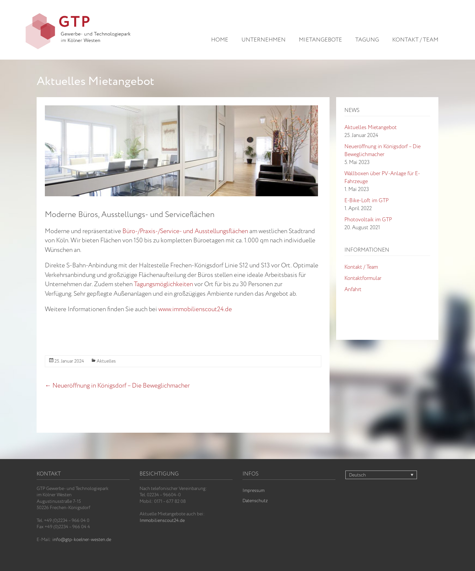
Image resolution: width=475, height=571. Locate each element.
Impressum (253, 490)
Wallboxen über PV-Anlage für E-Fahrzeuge (382, 177)
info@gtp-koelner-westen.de (81, 539)
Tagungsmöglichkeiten (163, 284)
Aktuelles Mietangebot (370, 127)
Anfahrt (353, 289)
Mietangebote (320, 40)
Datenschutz (255, 501)
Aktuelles (106, 361)
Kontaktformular (362, 278)
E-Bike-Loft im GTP (366, 200)
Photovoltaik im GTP (368, 220)
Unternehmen (263, 40)
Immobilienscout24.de (162, 520)
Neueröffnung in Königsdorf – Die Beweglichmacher (117, 386)
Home (219, 40)
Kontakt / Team (415, 40)
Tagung (367, 40)
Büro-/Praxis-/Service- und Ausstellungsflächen (185, 231)
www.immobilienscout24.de (195, 309)
